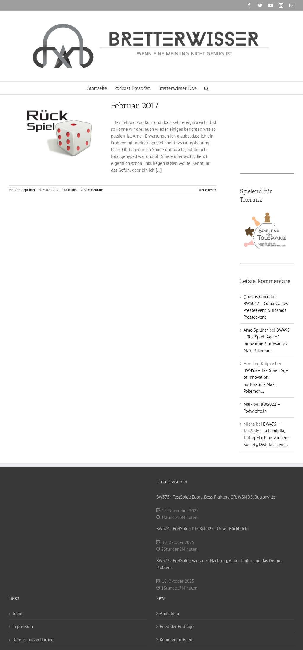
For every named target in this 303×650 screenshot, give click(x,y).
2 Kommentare (92, 189)
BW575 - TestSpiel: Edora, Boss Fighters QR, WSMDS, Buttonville (215, 497)
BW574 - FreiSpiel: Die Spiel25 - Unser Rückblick (201, 528)
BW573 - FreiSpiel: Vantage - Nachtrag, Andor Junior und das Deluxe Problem (219, 564)
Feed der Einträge (177, 626)
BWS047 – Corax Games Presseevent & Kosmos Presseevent (266, 310)
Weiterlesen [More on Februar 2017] (207, 189)
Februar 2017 (135, 106)
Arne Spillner (25, 189)
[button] (206, 88)
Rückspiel (70, 189)
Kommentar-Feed (176, 639)
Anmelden (169, 613)
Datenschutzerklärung (33, 639)
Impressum (22, 626)
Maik (248, 404)
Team (17, 613)
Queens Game (257, 296)
